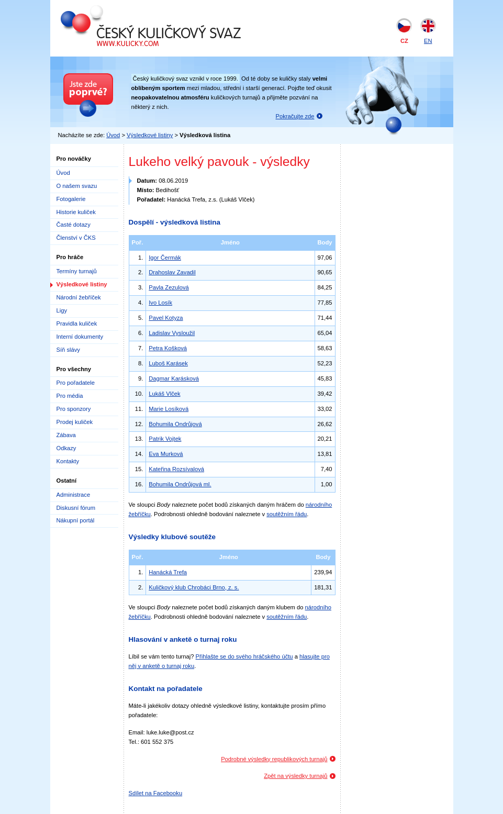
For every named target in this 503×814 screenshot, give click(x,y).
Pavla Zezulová (169, 287)
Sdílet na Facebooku (156, 793)
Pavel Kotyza (166, 318)
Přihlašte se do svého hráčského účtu (244, 656)
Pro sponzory (74, 409)
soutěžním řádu (286, 514)
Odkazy (66, 448)
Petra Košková (168, 348)
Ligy (62, 310)
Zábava (66, 435)
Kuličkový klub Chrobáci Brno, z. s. (194, 587)
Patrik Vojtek (165, 439)
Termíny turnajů (77, 271)
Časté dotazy (74, 224)
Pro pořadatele (76, 383)
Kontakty (68, 461)
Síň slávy (68, 350)
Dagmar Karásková (174, 378)
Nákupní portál (76, 520)
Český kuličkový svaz (109, 9)
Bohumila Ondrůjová (175, 424)
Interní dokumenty (80, 336)
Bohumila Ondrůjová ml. (180, 484)
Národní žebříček (79, 297)
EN (428, 41)
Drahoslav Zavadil (172, 272)
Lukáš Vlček (164, 394)
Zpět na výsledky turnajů (295, 776)
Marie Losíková (168, 409)
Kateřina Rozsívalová (176, 469)
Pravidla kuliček (77, 323)
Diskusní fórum (76, 508)
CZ (404, 41)
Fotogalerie (71, 199)
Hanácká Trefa (168, 572)
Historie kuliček (76, 212)
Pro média (70, 396)
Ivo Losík (160, 302)
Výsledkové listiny (150, 135)
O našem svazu (77, 186)
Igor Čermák (165, 257)
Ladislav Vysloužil (172, 333)
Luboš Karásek (168, 363)
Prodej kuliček (75, 422)
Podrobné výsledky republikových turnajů (274, 759)
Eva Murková (166, 454)
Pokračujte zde (295, 116)
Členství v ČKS (76, 238)
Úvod (113, 135)
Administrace (74, 495)
